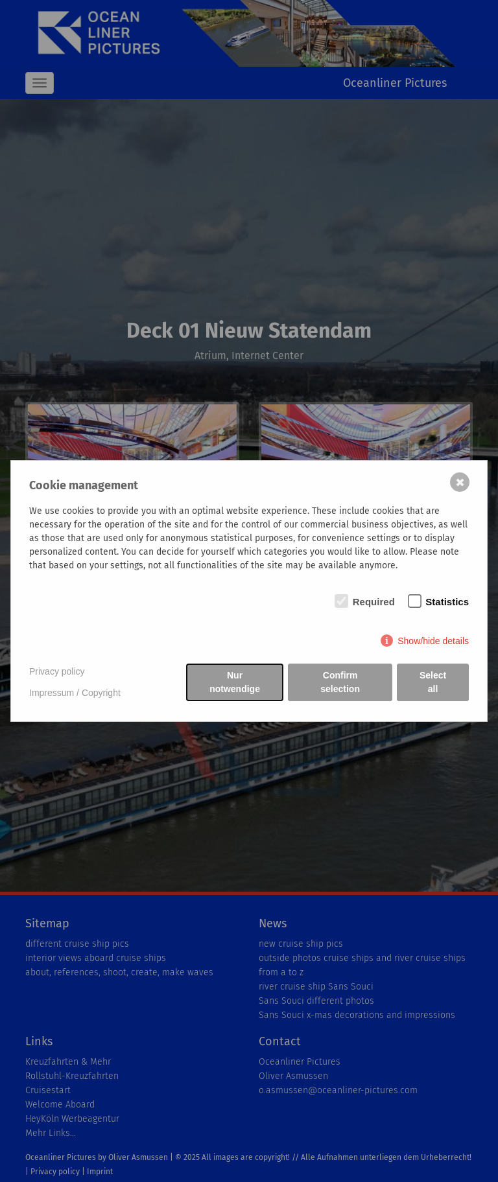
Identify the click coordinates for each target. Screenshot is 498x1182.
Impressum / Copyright (75, 693)
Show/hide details (433, 641)
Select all (433, 682)
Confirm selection (340, 682)
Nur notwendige (234, 682)
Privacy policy (57, 671)
